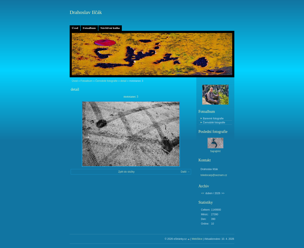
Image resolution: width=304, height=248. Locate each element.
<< (202, 193)
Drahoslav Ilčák (86, 12)
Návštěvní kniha (110, 28)
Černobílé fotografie (106, 80)
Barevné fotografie (213, 118)
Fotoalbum (89, 28)
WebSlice (197, 238)
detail (123, 80)
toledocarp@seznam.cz (214, 175)
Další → (185, 171)
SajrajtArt (215, 151)
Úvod (75, 28)
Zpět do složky (126, 171)
